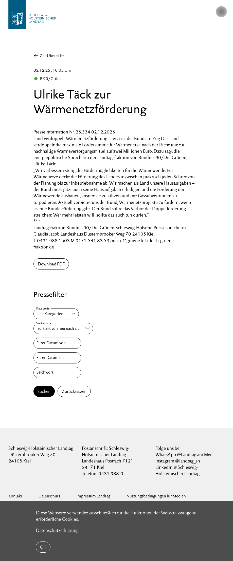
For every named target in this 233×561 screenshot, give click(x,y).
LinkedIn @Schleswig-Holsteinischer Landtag (177, 470)
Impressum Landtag (93, 496)
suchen (44, 391)
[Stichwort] (57, 372)
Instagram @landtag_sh (178, 460)
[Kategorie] (56, 313)
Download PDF (51, 263)
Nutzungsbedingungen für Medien (156, 496)
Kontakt (15, 496)
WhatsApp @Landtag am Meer (184, 454)
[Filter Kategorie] (56, 313)
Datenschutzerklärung (57, 530)
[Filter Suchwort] (57, 372)
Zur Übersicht (52, 55)
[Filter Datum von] (57, 343)
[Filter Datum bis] (57, 357)
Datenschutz (49, 496)
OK (43, 547)
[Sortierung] (63, 328)
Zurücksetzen (74, 391)
